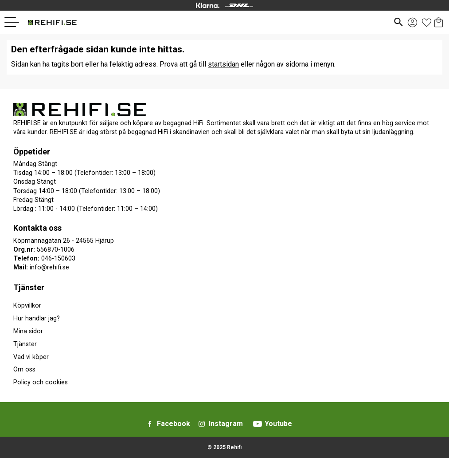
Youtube (278, 423)
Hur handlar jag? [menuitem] (36, 318)
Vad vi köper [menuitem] (31, 357)
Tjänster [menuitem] (28, 287)
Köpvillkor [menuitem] (27, 305)
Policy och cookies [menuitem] (40, 382)
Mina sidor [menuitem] (28, 331)
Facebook (173, 423)
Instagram (226, 423)
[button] (15, 22)
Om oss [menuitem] (24, 369)
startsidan (223, 64)
